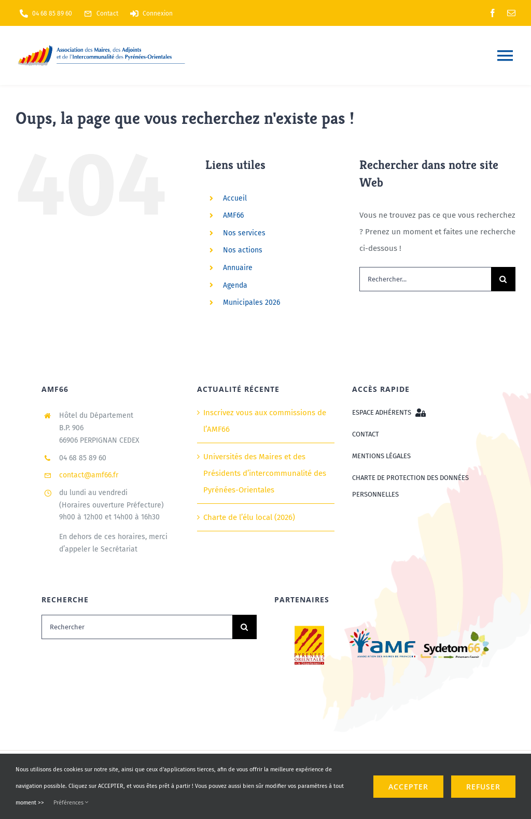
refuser (483, 787)
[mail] (511, 13)
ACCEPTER (408, 787)
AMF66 (233, 215)
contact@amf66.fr (88, 475)
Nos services (244, 233)
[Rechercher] (136, 627)
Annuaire (238, 267)
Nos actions (242, 250)
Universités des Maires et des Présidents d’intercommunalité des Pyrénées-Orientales (264, 473)
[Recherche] (503, 279)
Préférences (71, 802)
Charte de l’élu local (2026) (249, 517)
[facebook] (492, 13)
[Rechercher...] (425, 279)
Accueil (235, 198)
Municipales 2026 (251, 302)
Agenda (235, 285)
